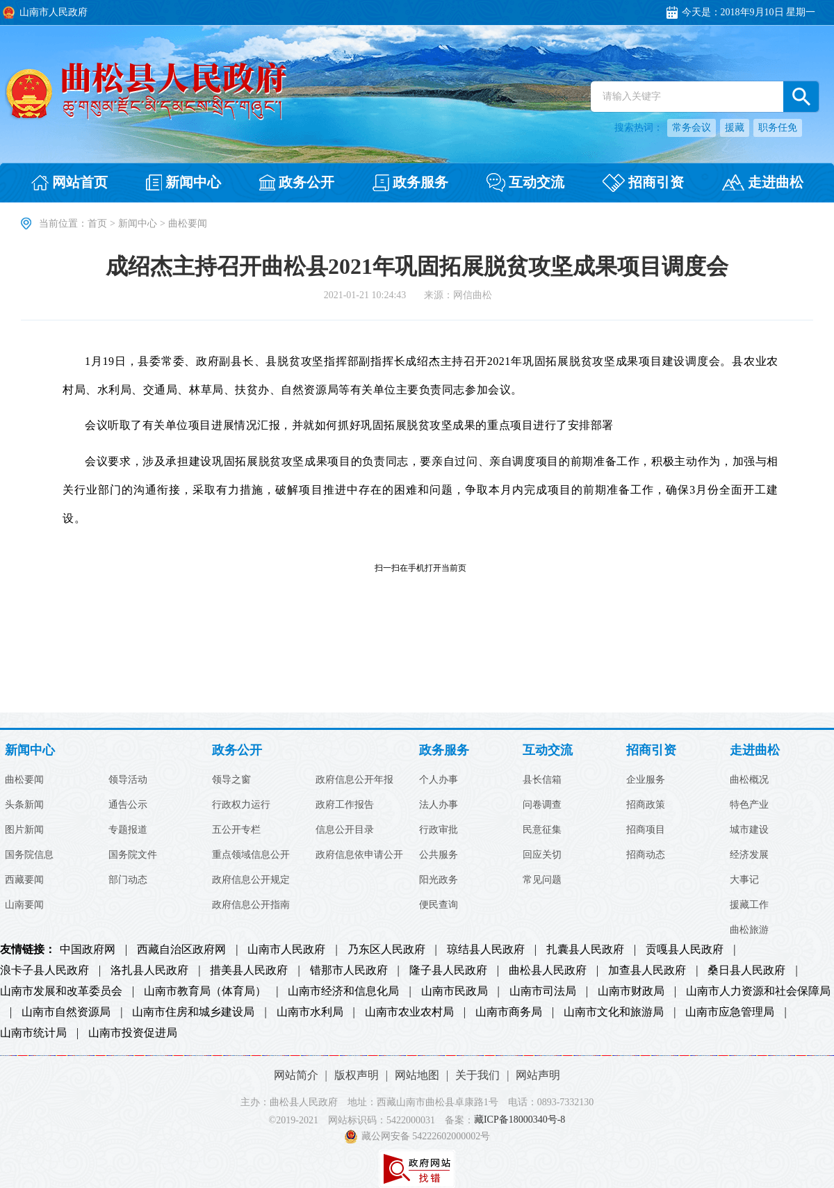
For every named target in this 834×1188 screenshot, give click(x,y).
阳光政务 (438, 880)
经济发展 (749, 855)
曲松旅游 (749, 930)
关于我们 (477, 1075)
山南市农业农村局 (409, 1012)
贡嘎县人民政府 (684, 949)
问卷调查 (542, 805)
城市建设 (749, 830)
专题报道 (127, 830)
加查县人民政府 (647, 970)
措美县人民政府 (249, 970)
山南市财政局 (631, 991)
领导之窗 (231, 780)
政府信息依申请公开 (359, 855)
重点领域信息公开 (251, 855)
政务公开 (237, 750)
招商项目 (645, 830)
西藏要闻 (24, 880)
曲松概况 (749, 780)
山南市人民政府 (286, 949)
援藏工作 (749, 905)
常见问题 (542, 880)
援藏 (734, 127)
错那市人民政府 (349, 970)
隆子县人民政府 (448, 970)
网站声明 (538, 1075)
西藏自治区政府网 (181, 949)
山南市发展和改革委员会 (61, 991)
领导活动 (127, 780)
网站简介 (296, 1075)
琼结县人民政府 (486, 949)
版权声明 (356, 1075)
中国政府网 (87, 949)
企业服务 (645, 780)
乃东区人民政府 (386, 949)
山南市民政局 (454, 991)
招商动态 (645, 855)
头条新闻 (24, 805)
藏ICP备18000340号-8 (519, 1120)
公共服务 (438, 855)
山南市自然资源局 (66, 1012)
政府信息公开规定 (251, 880)
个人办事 (438, 780)
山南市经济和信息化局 (343, 991)
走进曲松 (755, 750)
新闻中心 (137, 223)
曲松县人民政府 (548, 970)
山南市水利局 (310, 1012)
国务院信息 (29, 855)
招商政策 (645, 805)
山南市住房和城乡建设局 (193, 1012)
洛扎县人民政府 (149, 970)
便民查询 (438, 905)
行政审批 (438, 830)
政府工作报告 (345, 805)
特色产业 (749, 805)
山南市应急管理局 (729, 1012)
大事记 (744, 880)
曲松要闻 (24, 780)
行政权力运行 (241, 805)
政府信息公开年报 (354, 780)
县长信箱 (542, 780)
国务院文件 (132, 855)
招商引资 (651, 750)
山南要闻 (24, 905)
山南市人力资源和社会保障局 (758, 991)
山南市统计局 (33, 1033)
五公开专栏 (236, 830)
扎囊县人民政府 (585, 949)
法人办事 (438, 805)
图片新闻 (24, 830)
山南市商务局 (508, 1012)
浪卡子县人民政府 (44, 970)
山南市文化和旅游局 (614, 1012)
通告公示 (127, 805)
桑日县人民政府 (746, 970)
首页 (97, 223)
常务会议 (691, 127)
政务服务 (444, 750)
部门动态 (127, 880)
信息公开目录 (345, 830)
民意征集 (542, 830)
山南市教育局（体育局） (205, 991)
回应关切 (542, 855)
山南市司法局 (542, 991)
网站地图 (417, 1075)
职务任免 (777, 127)
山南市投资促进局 (132, 1033)
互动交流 (548, 750)
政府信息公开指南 (251, 905)
